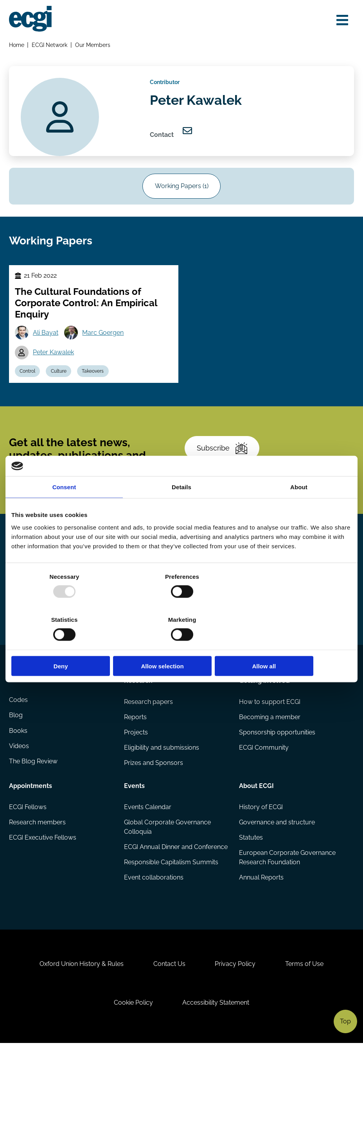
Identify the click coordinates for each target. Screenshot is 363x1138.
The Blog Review (33, 839)
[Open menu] (341, 20)
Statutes (251, 914)
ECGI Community (264, 823)
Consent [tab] (64, 508)
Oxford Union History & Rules (79, 1055)
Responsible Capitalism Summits (171, 948)
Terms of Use (307, 1055)
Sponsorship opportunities (277, 807)
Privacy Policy (236, 1055)
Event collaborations (153, 964)
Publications (28, 754)
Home (17, 45)
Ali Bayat (46, 344)
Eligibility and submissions (161, 823)
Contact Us (169, 1055)
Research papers (148, 776)
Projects (136, 807)
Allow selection (181, 644)
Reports (135, 792)
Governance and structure (277, 898)
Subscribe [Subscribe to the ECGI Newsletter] (223, 464)
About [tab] (298, 508)
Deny (67, 644)
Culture (60, 383)
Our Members (93, 45)
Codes (18, 776)
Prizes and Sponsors (153, 839)
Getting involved (264, 754)
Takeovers (96, 383)
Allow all (296, 644)
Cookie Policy (132, 1095)
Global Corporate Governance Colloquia (167, 903)
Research (138, 754)
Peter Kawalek (54, 364)
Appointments (30, 861)
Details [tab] (181, 508)
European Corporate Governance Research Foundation (287, 934)
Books (18, 807)
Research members (37, 898)
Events (134, 861)
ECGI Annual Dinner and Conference (158, 928)
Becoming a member (269, 792)
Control (28, 383)
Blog (16, 792)
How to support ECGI (269, 776)
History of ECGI (261, 883)
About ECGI (256, 861)
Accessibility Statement (216, 1095)
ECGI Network (50, 45)
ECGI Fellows (28, 883)
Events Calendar (147, 883)
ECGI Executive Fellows (43, 914)
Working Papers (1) (181, 193)
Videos (19, 823)
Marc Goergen (105, 344)
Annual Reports (261, 955)
